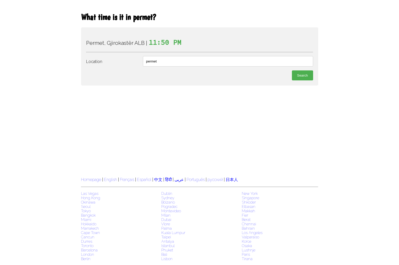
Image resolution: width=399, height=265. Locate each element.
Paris (246, 254)
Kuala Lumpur (173, 232)
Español (144, 179)
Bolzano (168, 202)
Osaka (247, 245)
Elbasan (248, 206)
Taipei (166, 237)
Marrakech (90, 228)
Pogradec (169, 206)
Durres (86, 241)
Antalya (167, 241)
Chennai (249, 224)
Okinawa (88, 202)
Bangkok (88, 215)
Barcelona (89, 250)
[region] (199, 131)
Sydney (167, 198)
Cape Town (90, 232)
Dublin (166, 193)
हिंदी (168, 179)
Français (127, 179)
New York (250, 193)
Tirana (247, 259)
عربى (179, 179)
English (110, 179)
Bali (164, 254)
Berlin (85, 259)
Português (196, 179)
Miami (86, 219)
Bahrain (248, 228)
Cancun (87, 237)
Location (94, 61)
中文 (158, 179)
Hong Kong (90, 198)
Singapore (250, 198)
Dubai (166, 219)
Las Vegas (89, 193)
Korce (246, 241)
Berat (246, 219)
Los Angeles (252, 232)
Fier (245, 215)
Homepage (91, 179)
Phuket (167, 250)
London (87, 254)
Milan (165, 215)
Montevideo (171, 211)
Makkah (248, 211)
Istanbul (168, 245)
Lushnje (248, 250)
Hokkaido (88, 224)
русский (215, 179)
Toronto (87, 245)
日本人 (232, 179)
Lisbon (167, 259)
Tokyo (86, 211)
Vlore (165, 224)
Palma (166, 228)
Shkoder (249, 202)
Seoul (85, 206)
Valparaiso (250, 237)
